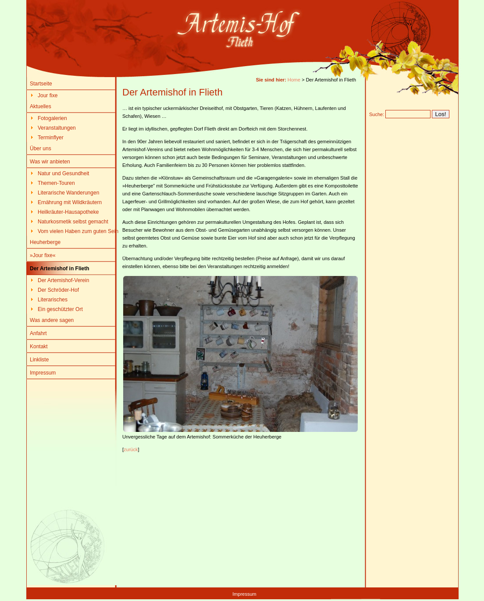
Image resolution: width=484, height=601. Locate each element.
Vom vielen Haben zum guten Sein (78, 231)
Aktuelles (40, 106)
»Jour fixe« (43, 255)
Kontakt (39, 346)
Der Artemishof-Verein (63, 280)
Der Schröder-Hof (58, 290)
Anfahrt (38, 333)
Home (294, 79)
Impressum (43, 373)
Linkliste (39, 360)
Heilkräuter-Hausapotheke (68, 212)
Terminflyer (51, 137)
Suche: (376, 114)
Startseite (41, 84)
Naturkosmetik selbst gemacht (73, 222)
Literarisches (53, 300)
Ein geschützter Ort (60, 309)
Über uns (40, 148)
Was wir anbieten (50, 162)
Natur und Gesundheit (63, 173)
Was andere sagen (52, 320)
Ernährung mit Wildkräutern (70, 202)
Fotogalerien (52, 118)
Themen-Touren (56, 183)
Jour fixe (47, 95)
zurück (131, 449)
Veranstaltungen (57, 128)
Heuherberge (45, 242)
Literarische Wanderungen (68, 193)
